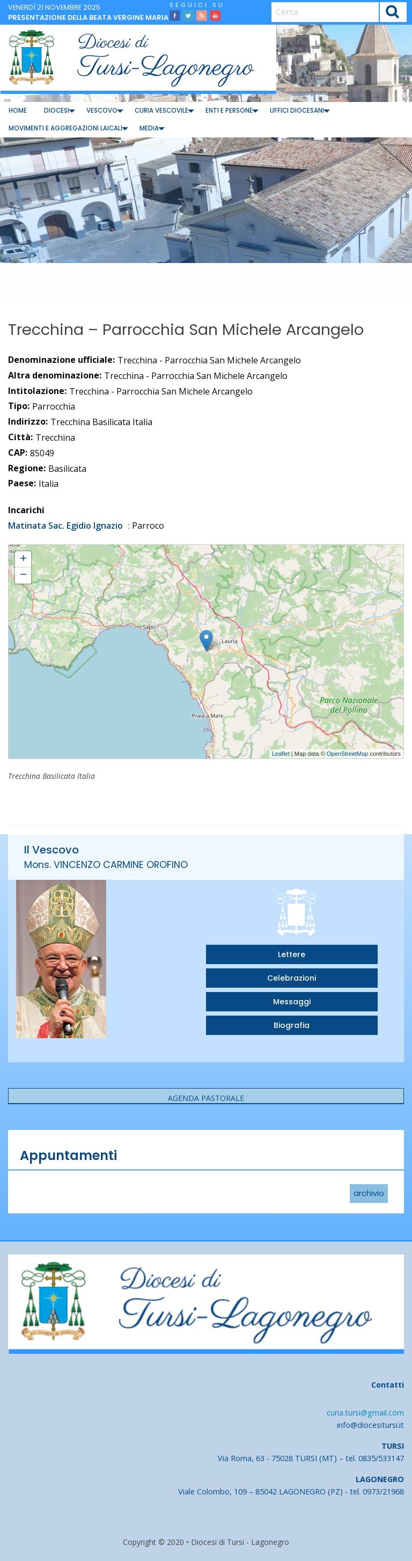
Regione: (27, 468)
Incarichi (26, 510)
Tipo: (19, 406)
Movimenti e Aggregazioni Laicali (65, 128)
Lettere (291, 954)
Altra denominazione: (54, 375)
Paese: (22, 483)
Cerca (393, 13)
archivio (369, 1193)
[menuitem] (17, 111)
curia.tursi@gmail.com (365, 1412)
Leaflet (281, 753)
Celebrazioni (291, 978)
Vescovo (101, 110)
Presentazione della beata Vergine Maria (88, 17)
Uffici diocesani (297, 110)
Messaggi (292, 1001)
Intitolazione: (37, 391)
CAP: (17, 452)
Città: (20, 437)
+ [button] (23, 559)
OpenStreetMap (348, 753)
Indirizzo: (28, 421)
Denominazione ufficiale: (61, 360)
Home (18, 110)
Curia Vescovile (161, 110)
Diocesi (56, 110)
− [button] (23, 575)
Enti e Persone (229, 110)
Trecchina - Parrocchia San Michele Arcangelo (75, 549)
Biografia (292, 1025)
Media (149, 128)
